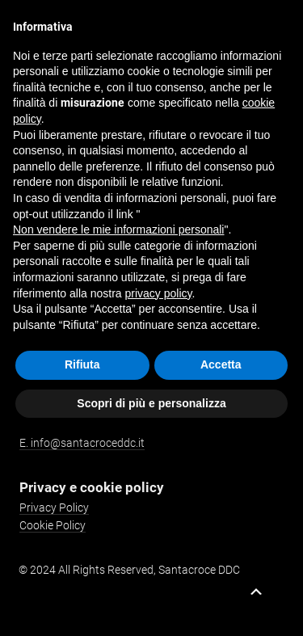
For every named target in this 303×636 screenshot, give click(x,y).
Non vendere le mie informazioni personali (118, 229)
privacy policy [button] (158, 293)
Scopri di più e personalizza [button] (151, 403)
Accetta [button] (221, 364)
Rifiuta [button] (82, 364)
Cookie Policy (52, 525)
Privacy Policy (54, 507)
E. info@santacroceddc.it (82, 442)
